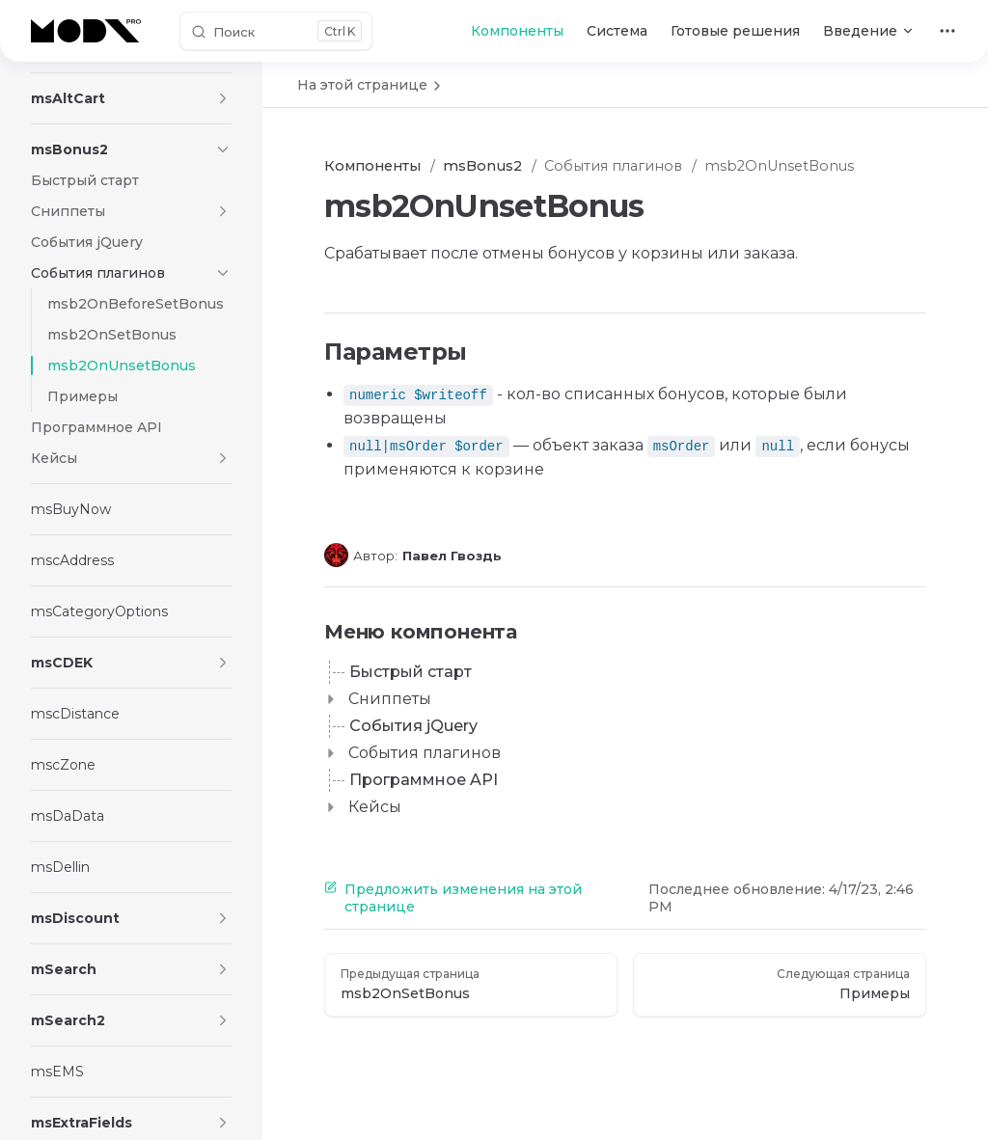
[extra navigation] (947, 31)
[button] (222, 98)
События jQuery (413, 726)
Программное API (423, 780)
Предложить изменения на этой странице (453, 898)
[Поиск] (275, 31)
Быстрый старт (410, 672)
